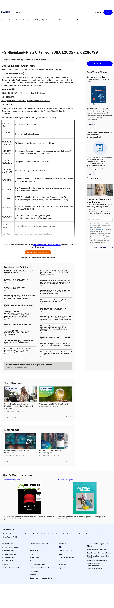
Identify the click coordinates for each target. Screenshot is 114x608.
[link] (4, 20)
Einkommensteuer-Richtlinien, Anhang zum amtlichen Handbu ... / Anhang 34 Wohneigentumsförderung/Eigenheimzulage (55, 317)
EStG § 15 (5, 93)
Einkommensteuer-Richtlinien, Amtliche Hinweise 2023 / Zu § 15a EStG (54, 308)
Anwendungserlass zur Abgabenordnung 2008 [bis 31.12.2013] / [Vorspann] (18, 341)
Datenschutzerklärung (96, 229)
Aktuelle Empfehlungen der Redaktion (17, 324)
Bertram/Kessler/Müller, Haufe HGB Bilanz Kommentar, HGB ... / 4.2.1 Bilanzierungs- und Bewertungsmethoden (55, 291)
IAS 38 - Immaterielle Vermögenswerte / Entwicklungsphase (18, 271)
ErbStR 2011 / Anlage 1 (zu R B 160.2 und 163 (55, 337)
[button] (17, 12)
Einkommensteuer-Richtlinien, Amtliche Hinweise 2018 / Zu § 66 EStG (54, 300)
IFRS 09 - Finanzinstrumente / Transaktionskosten (15, 287)
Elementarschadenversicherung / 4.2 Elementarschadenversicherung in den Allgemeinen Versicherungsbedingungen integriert (54, 328)
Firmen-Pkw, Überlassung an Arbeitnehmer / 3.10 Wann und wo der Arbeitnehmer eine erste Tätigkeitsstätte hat (56, 353)
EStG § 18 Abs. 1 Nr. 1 (20, 93)
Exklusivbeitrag (11, 388)
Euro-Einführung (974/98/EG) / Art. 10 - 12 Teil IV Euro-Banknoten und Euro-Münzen (55, 344)
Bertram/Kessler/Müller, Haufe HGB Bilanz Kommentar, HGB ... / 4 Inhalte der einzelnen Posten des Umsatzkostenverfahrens (55, 282)
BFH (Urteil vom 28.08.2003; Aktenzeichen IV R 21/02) (25, 100)
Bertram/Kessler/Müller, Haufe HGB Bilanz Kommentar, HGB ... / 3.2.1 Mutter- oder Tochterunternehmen (55, 272)
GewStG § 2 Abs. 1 (39, 93)
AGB (91, 226)
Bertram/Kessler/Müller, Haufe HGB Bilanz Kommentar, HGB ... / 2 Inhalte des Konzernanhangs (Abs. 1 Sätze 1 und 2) (19, 350)
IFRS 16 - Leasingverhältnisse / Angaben (18, 305)
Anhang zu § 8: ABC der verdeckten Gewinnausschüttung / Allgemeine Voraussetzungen (16, 332)
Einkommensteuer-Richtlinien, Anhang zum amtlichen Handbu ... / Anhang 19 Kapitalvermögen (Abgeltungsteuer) (19, 297)
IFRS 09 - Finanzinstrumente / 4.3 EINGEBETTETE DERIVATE (16, 279)
